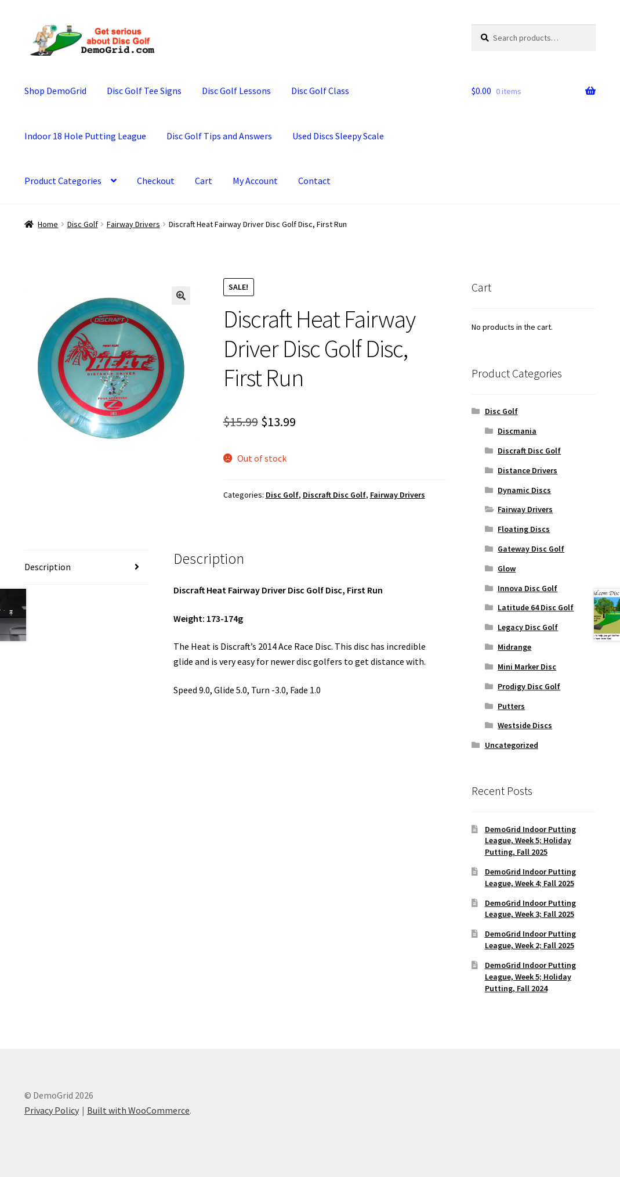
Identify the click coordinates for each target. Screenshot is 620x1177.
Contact (314, 180)
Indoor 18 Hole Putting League (85, 136)
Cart (203, 180)
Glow (507, 568)
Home (48, 224)
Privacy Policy (51, 1110)
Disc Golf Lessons (236, 90)
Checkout (156, 180)
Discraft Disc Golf (334, 494)
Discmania (517, 431)
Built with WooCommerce (138, 1110)
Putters (511, 706)
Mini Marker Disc (527, 666)
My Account (255, 180)
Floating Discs (524, 529)
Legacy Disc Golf (528, 627)
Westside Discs (525, 725)
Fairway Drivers (133, 224)
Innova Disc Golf (527, 588)
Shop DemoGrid (55, 90)
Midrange (514, 647)
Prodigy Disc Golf (529, 686)
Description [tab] (47, 567)
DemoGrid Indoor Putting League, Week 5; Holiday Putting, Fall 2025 (530, 841)
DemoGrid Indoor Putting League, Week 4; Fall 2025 (530, 877)
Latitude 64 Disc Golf (536, 607)
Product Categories (62, 180)
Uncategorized (511, 745)
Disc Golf (82, 224)
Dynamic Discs (524, 490)
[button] (181, 295)
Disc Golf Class (320, 90)
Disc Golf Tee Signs (144, 90)
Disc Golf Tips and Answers (219, 136)
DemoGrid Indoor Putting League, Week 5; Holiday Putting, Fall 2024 (530, 977)
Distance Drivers (527, 470)
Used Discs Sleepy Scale (338, 136)
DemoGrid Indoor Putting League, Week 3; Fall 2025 (530, 909)
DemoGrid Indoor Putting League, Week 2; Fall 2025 (530, 939)
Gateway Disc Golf (531, 548)
